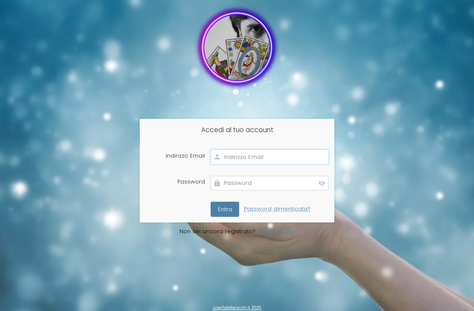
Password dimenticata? (277, 209)
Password (191, 181)
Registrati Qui (276, 231)
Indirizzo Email (185, 155)
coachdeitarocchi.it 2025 (237, 307)
